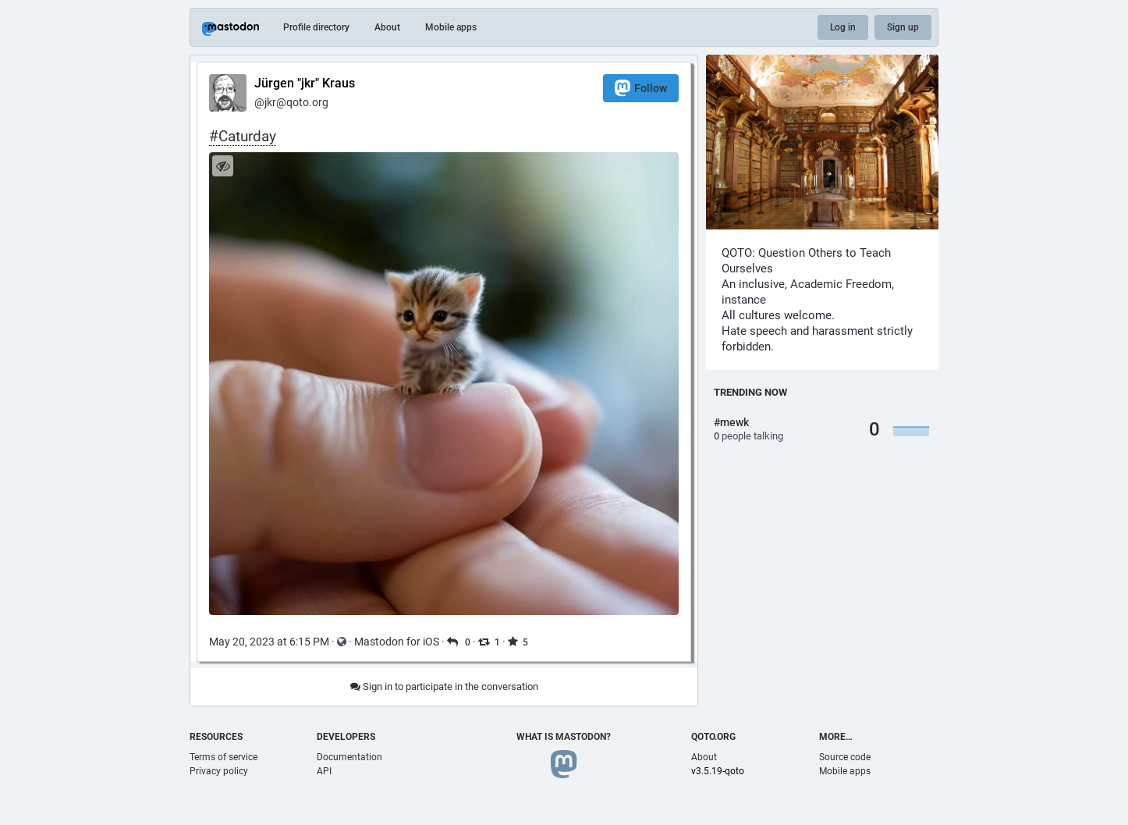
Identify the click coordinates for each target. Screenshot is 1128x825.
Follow (641, 88)
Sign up (903, 27)
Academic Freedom (841, 284)
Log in (843, 27)
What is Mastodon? (563, 736)
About (387, 27)
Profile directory (316, 27)
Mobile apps (451, 27)
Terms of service (223, 757)
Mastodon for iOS (396, 641)
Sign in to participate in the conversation (444, 686)
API (324, 771)
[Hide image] (222, 165)
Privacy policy (219, 771)
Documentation (349, 757)
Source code (845, 757)
